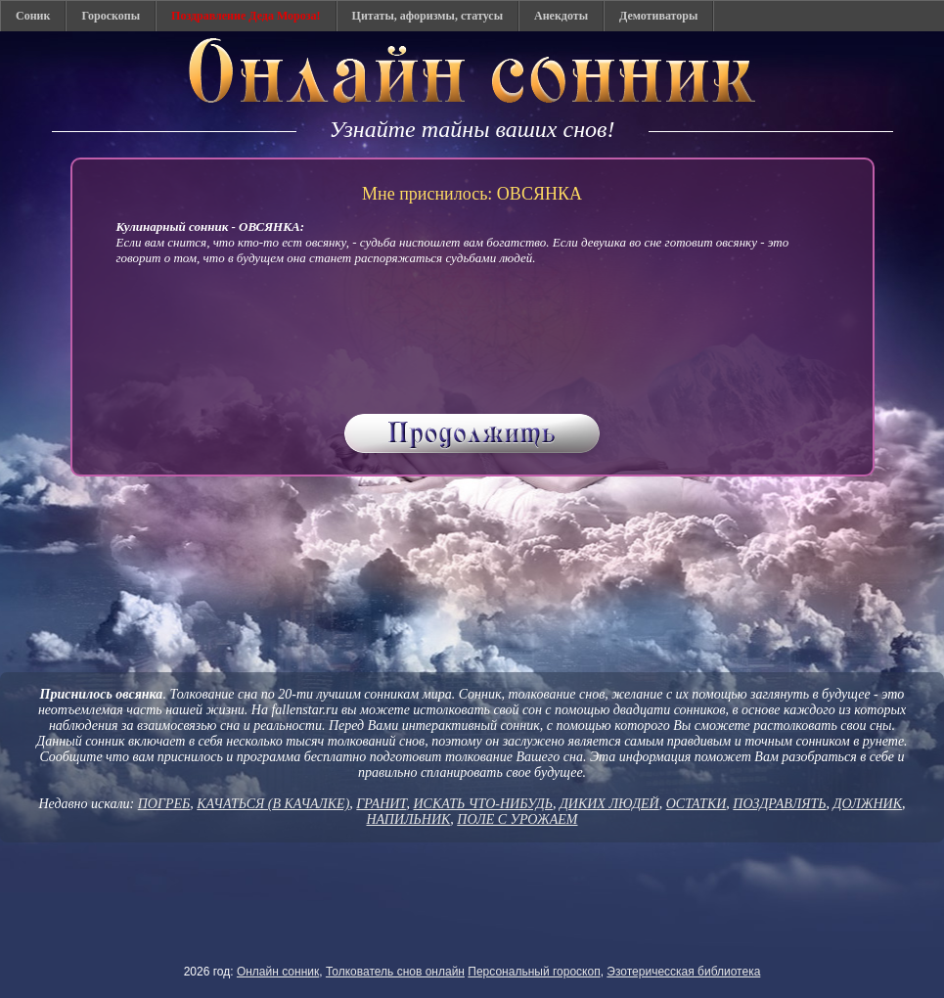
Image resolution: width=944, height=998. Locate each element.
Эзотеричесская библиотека (683, 971)
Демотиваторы (658, 16)
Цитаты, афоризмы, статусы (427, 16)
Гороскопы (110, 16)
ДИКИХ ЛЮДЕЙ (609, 803)
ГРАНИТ (381, 803)
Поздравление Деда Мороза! (246, 16)
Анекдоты (561, 16)
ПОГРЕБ (164, 803)
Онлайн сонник (278, 971)
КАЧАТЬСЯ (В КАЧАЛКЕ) (273, 803)
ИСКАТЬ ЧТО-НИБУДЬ (482, 803)
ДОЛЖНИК (868, 803)
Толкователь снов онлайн (395, 971)
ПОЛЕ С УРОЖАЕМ (517, 819)
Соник (33, 16)
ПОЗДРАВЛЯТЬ (779, 803)
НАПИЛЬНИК (409, 819)
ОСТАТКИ (696, 803)
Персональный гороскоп (534, 971)
